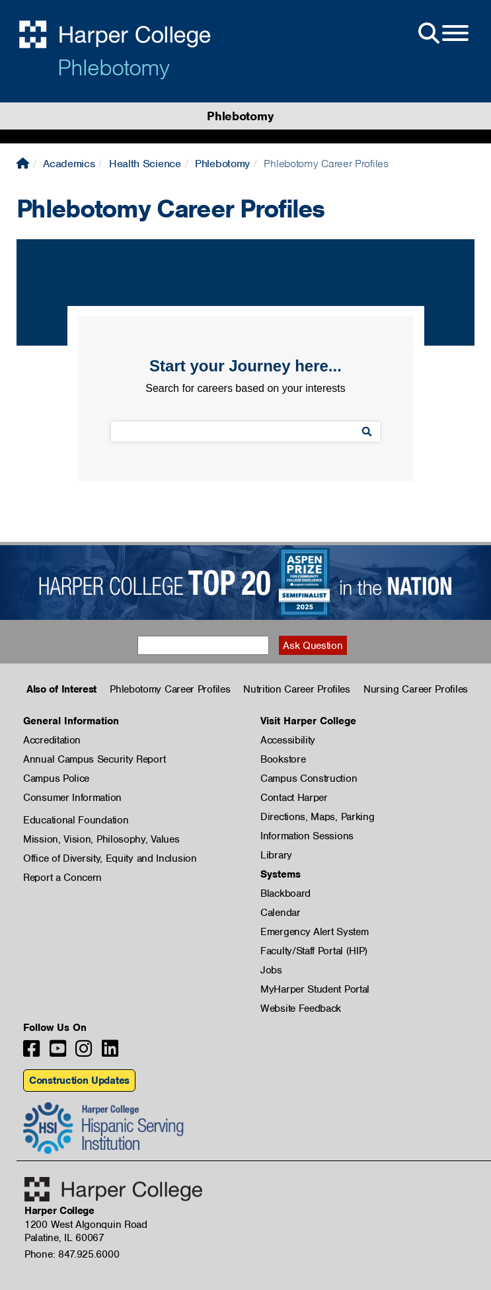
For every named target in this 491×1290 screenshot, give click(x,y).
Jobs (271, 970)
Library (276, 855)
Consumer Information (72, 797)
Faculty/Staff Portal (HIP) (313, 951)
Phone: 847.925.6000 (71, 1254)
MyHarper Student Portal (314, 989)
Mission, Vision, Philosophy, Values (101, 839)
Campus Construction (308, 778)
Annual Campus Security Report (94, 759)
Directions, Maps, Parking (317, 816)
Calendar (280, 912)
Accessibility (287, 740)
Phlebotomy (113, 67)
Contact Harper (294, 797)
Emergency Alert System (314, 931)
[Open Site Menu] (442, 34)
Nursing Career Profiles (415, 689)
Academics (68, 164)
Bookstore (282, 759)
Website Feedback (300, 1008)
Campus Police (56, 778)
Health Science (145, 164)
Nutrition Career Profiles (296, 689)
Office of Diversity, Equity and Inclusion (110, 858)
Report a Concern (62, 877)
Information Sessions (307, 836)
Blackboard (285, 893)
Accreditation (52, 740)
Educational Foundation (75, 820)
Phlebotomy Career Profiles (170, 689)
